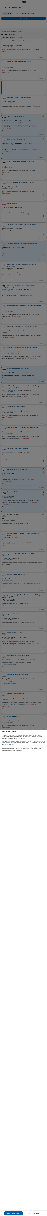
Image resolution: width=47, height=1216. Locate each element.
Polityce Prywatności (9, 744)
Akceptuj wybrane (33, 1213)
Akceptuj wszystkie (13, 1213)
